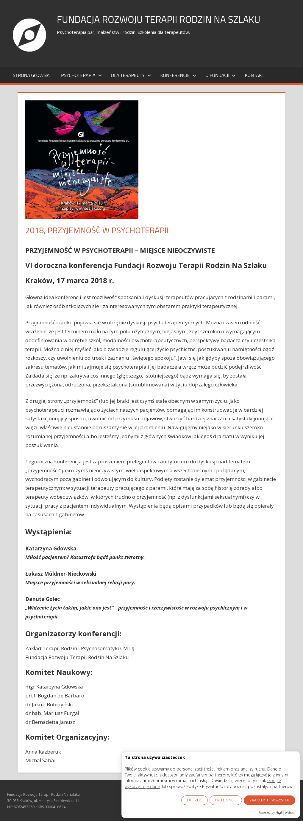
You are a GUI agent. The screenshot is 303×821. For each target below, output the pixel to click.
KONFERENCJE (178, 75)
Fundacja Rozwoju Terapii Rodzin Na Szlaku (170, 19)
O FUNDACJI (220, 75)
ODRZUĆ (194, 800)
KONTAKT (254, 75)
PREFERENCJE (225, 800)
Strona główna (31, 75)
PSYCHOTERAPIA (81, 75)
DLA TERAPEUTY (131, 75)
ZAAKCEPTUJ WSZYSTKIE (269, 800)
